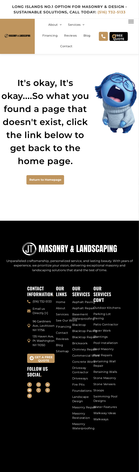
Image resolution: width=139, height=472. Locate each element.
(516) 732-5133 (112, 12)
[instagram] (38, 385)
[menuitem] (55, 27)
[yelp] (47, 390)
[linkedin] (47, 385)
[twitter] (38, 390)
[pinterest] (29, 396)
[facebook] (29, 385)
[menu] (131, 21)
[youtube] (29, 390)
